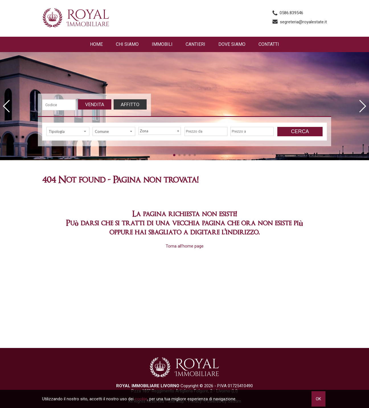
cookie (141, 398)
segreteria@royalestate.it (303, 21)
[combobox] (67, 131)
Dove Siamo (231, 44)
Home (96, 44)
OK (318, 398)
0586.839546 (291, 12)
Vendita (94, 104)
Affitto (130, 104)
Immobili (162, 44)
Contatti (269, 44)
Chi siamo (127, 44)
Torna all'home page (185, 246)
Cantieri (195, 44)
